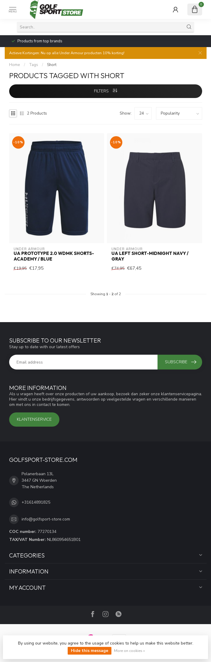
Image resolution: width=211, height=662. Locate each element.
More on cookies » (129, 650)
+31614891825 (36, 502)
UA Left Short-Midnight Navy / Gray (150, 256)
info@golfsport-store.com (46, 519)
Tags (33, 65)
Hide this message (89, 650)
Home (14, 65)
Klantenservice (34, 419)
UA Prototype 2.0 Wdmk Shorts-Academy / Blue (54, 256)
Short (51, 65)
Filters (105, 91)
